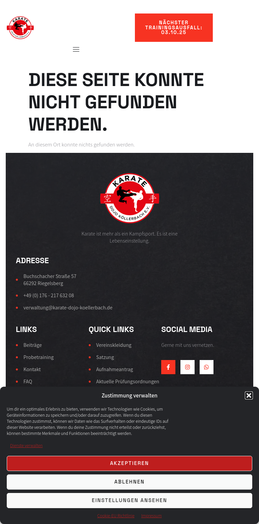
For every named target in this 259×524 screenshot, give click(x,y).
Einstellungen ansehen (129, 500)
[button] (249, 395)
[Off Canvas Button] (72, 49)
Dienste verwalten (26, 445)
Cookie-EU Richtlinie (115, 515)
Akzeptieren (129, 463)
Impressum (151, 515)
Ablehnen (129, 481)
